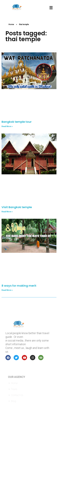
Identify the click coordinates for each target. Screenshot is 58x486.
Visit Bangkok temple (17, 207)
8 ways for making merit (19, 286)
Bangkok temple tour (17, 122)
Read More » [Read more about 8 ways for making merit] (7, 290)
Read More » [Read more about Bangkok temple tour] (7, 126)
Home (11, 24)
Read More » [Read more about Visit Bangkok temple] (7, 212)
